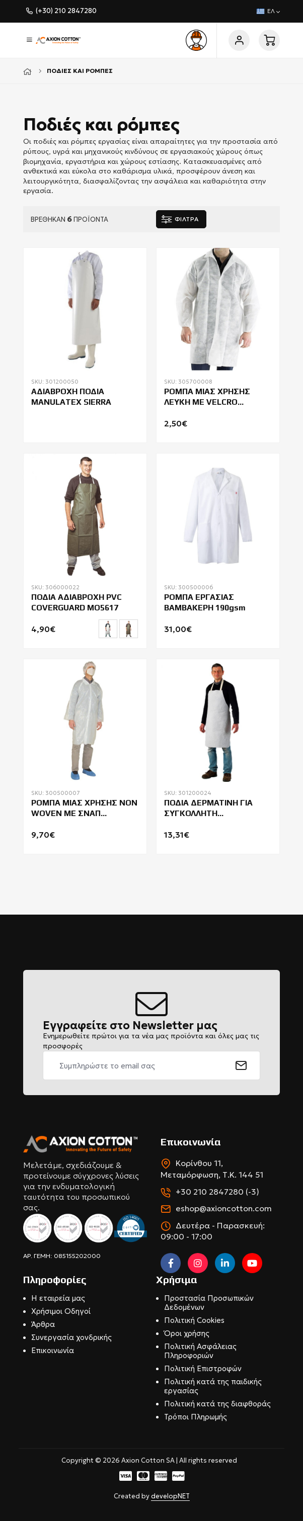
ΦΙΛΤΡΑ (187, 219)
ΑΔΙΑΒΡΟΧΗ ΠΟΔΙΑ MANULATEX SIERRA (71, 397)
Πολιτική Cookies (194, 1320)
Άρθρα (43, 1324)
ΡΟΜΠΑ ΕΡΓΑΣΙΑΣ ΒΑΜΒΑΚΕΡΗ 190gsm (205, 602)
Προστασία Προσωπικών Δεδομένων (209, 1302)
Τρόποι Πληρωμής (195, 1416)
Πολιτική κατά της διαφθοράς (217, 1403)
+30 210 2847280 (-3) (217, 1192)
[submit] (241, 1065)
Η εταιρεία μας (58, 1298)
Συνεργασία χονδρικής (71, 1337)
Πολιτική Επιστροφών (203, 1368)
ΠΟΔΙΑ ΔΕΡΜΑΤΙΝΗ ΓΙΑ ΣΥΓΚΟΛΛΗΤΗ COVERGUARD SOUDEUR (211, 808)
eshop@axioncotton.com (224, 1208)
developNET (170, 1496)
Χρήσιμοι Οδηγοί (61, 1311)
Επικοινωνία (52, 1350)
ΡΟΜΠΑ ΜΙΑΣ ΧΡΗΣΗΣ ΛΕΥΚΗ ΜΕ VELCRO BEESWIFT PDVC (207, 397)
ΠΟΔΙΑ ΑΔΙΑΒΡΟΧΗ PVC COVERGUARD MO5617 (76, 602)
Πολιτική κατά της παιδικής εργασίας (213, 1386)
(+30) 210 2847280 (66, 11)
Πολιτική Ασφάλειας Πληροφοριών (200, 1350)
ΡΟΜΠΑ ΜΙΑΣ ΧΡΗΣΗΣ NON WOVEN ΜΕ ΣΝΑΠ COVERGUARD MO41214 (84, 808)
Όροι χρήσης (186, 1333)
